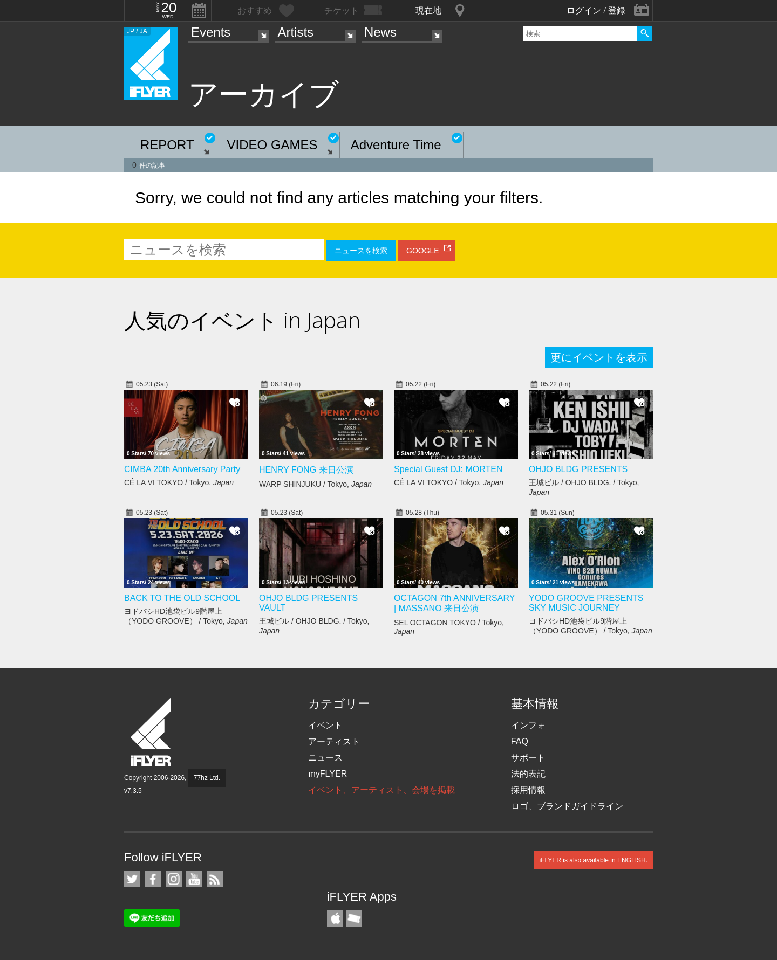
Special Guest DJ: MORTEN (448, 469)
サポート (528, 757)
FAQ (519, 741)
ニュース (325, 757)
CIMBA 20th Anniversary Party (182, 469)
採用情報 (528, 790)
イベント (325, 725)
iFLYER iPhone (335, 918)
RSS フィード (215, 879)
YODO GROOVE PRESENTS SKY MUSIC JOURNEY (586, 602)
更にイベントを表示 (599, 357)
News (380, 32)
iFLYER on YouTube (194, 879)
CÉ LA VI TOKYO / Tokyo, (179, 482)
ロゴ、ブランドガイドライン (567, 806)
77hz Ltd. (207, 778)
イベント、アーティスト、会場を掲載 (381, 790)
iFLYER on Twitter (132, 879)
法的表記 (528, 773)
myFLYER (327, 773)
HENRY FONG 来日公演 (306, 469)
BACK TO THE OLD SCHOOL (182, 598)
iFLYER (152, 732)
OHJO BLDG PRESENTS (578, 469)
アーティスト (334, 741)
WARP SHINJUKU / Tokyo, (315, 484)
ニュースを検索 (361, 250)
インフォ (528, 725)
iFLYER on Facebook (153, 879)
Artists (295, 32)
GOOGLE (422, 250)
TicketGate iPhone (354, 918)
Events (210, 32)
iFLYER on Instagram (174, 879)
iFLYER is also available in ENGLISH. (593, 860)
